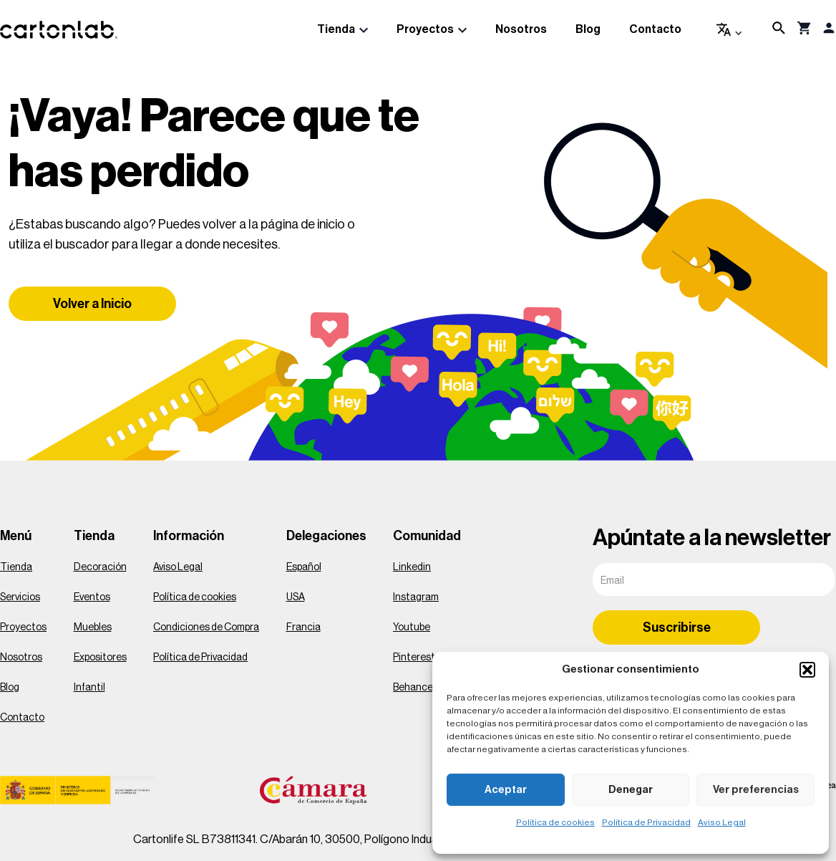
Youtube (411, 627)
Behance (413, 688)
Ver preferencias (756, 789)
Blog (588, 29)
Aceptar (506, 789)
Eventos (92, 597)
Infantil (89, 688)
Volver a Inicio (92, 303)
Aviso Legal (722, 822)
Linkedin (412, 567)
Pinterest (414, 658)
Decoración (100, 567)
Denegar (630, 789)
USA (295, 597)
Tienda (336, 29)
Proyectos (425, 29)
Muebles (93, 627)
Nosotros (521, 29)
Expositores (100, 658)
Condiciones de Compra (206, 627)
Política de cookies (555, 822)
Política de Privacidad (646, 822)
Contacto (655, 29)
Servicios (20, 597)
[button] (807, 670)
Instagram (416, 597)
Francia (303, 627)
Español (303, 567)
